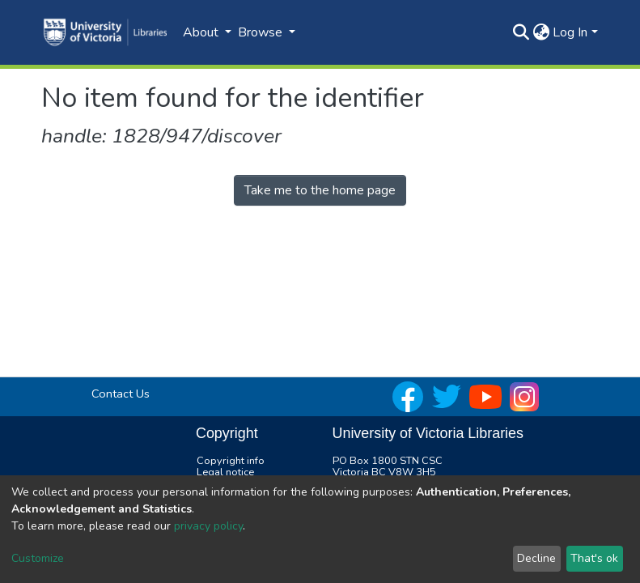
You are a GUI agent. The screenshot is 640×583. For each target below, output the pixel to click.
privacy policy (208, 526)
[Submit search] (521, 32)
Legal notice (225, 472)
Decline (536, 558)
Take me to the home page (320, 190)
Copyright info (231, 460)
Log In (570, 32)
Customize (37, 558)
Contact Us (120, 393)
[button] (541, 32)
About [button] (202, 32)
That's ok (594, 558)
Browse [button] (262, 32)
